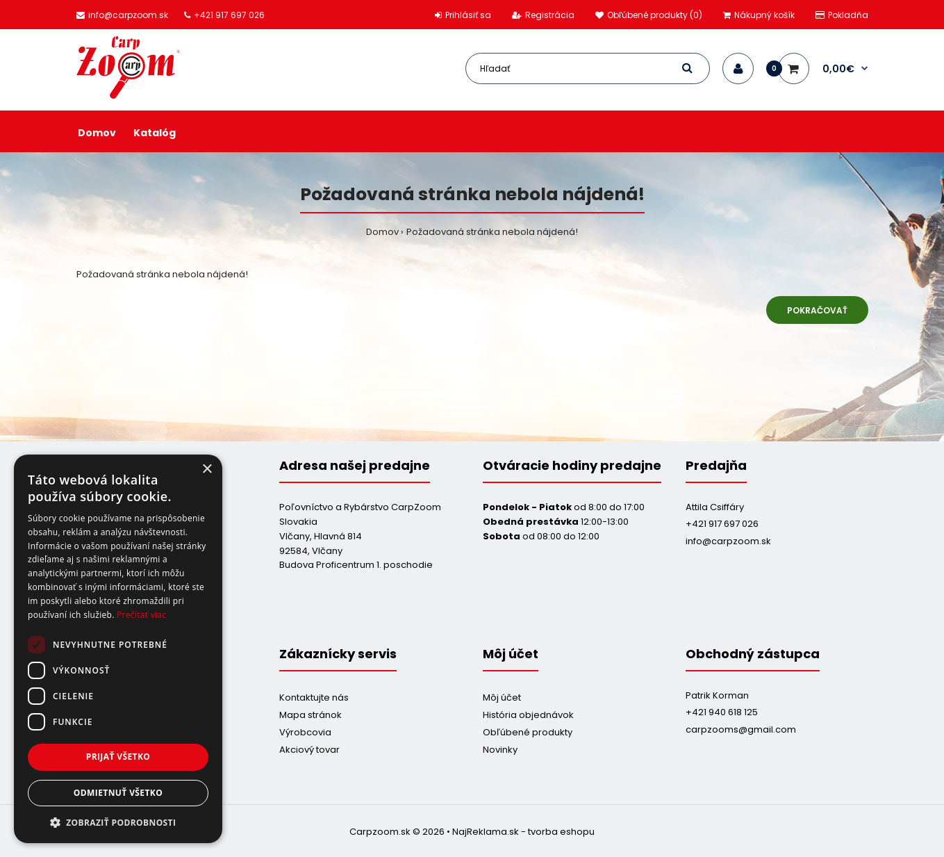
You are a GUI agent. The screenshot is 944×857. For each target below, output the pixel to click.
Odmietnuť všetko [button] (118, 793)
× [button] (206, 469)
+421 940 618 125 (722, 712)
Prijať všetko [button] (118, 756)
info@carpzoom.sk (728, 541)
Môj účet (502, 697)
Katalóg (154, 133)
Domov (97, 133)
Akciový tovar (309, 749)
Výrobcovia (305, 732)
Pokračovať (817, 310)
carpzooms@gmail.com (741, 729)
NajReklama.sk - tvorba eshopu (523, 831)
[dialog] (118, 649)
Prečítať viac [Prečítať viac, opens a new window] (141, 615)
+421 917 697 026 (722, 523)
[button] (118, 822)
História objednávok (528, 714)
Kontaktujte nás (314, 697)
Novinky (500, 749)
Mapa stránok (310, 714)
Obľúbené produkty (527, 732)
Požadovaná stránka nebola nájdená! (492, 231)
